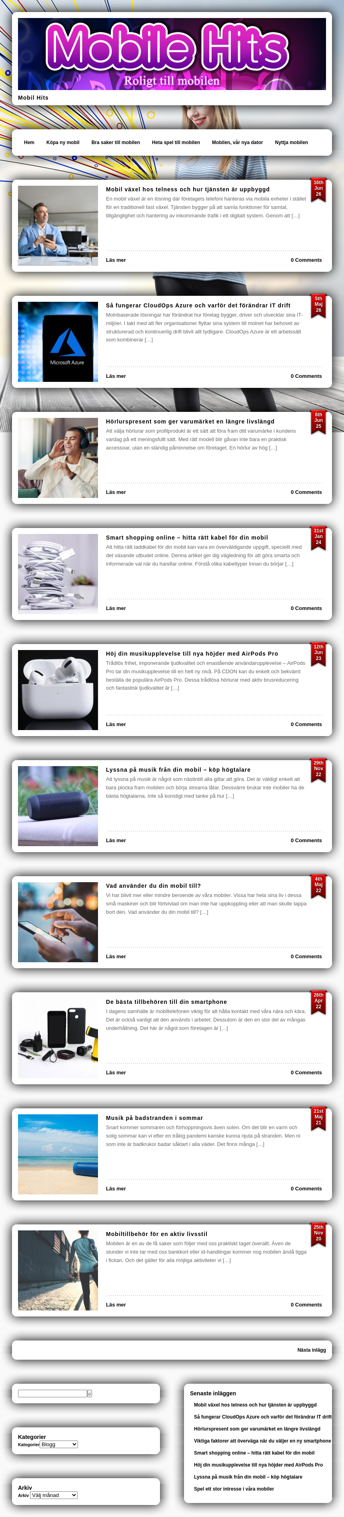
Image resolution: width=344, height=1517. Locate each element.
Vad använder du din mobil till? (153, 886)
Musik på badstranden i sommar (154, 1118)
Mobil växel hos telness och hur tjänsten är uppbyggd (188, 189)
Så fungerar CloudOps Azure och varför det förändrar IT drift (198, 305)
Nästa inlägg (312, 1350)
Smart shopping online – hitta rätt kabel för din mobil (187, 537)
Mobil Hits (33, 97)
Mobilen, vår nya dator (237, 142)
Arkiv (23, 1495)
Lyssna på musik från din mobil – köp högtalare (178, 770)
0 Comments (306, 260)
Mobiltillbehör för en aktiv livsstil (157, 1234)
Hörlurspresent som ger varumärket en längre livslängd (190, 421)
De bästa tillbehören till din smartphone (166, 1002)
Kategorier (29, 1444)
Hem (29, 142)
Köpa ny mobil (63, 142)
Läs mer (116, 260)
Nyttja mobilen (291, 142)
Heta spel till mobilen (176, 142)
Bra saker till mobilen (116, 142)
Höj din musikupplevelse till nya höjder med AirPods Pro (192, 653)
